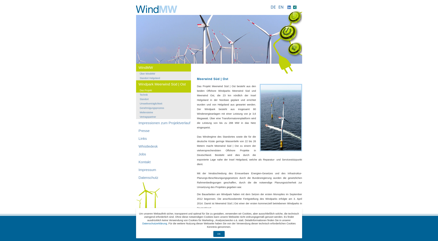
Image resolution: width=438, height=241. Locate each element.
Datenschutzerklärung (154, 223)
